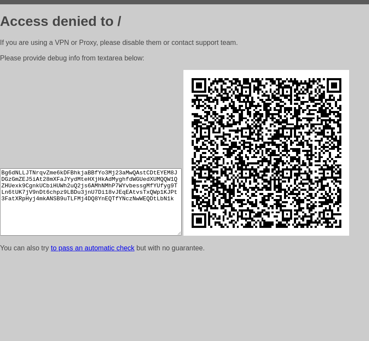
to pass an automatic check (93, 330)
